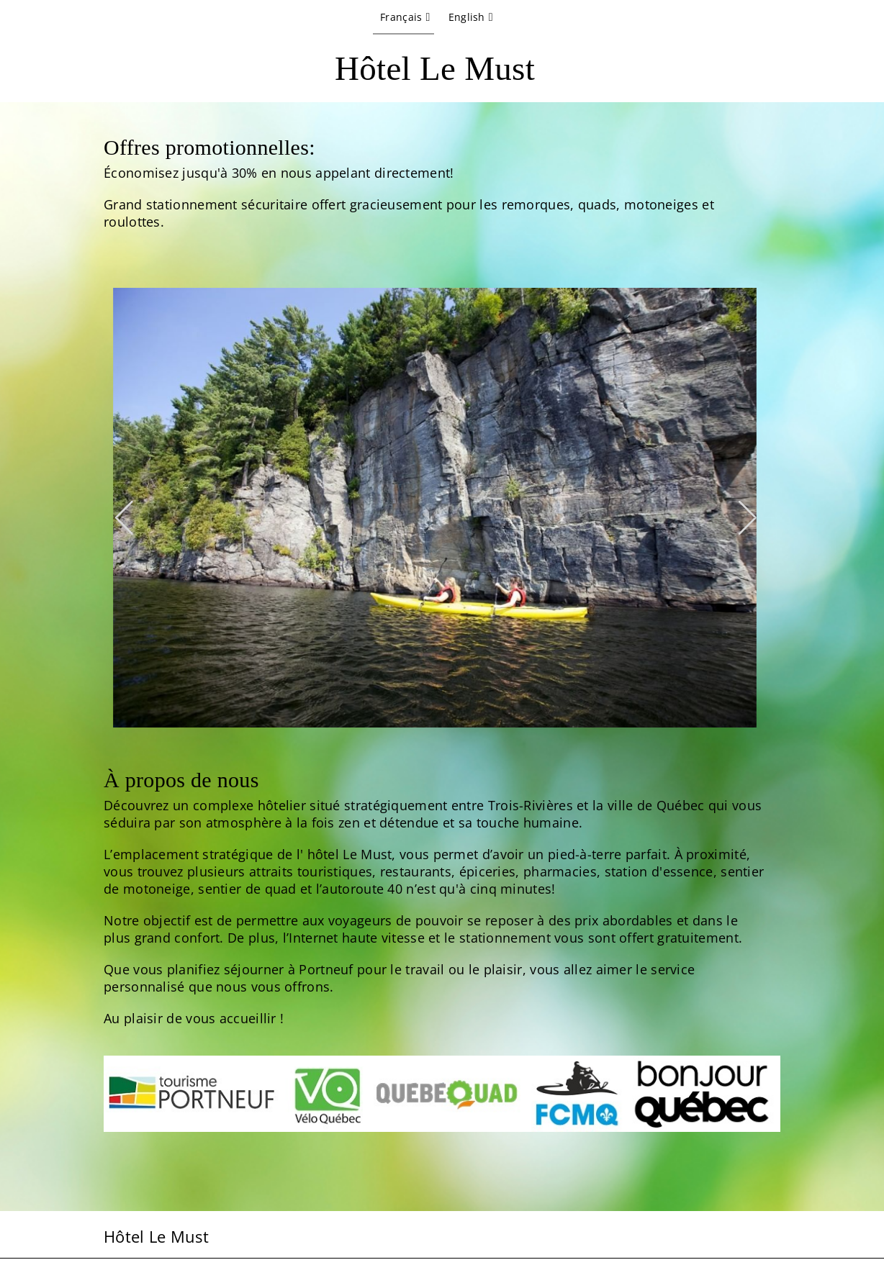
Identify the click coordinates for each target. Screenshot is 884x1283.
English (466, 17)
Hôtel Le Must (435, 68)
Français (401, 17)
